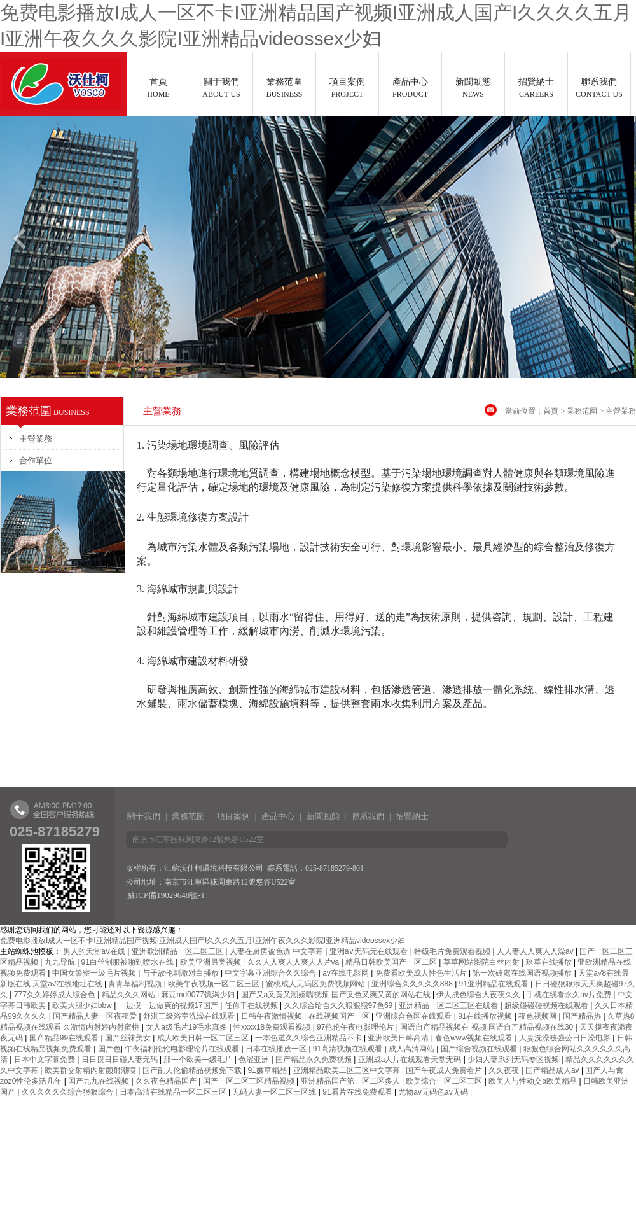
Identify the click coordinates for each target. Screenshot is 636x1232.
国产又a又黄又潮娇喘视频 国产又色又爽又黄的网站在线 (336, 994)
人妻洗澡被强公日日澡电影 (565, 1037)
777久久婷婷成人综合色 (55, 994)
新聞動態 (473, 88)
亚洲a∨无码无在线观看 (369, 951)
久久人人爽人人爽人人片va (294, 962)
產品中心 (410, 88)
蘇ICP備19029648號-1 (166, 895)
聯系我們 (599, 88)
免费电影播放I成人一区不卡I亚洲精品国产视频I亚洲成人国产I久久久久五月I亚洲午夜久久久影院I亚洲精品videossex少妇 (202, 940)
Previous (18, 243)
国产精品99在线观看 (65, 1037)
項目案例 (347, 88)
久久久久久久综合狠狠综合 (68, 1092)
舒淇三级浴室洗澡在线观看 (190, 1016)
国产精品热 (583, 1016)
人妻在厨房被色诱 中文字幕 (278, 951)
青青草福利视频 (135, 983)
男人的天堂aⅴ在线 (95, 951)
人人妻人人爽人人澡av (536, 951)
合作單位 (35, 460)
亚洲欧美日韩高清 (399, 1037)
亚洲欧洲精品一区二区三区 (178, 951)
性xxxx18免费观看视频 (273, 1027)
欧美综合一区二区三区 (445, 1081)
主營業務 (35, 439)
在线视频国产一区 (339, 1016)
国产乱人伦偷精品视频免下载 (193, 1070)
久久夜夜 (504, 1070)
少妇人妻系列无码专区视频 (514, 1059)
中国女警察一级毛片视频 (95, 973)
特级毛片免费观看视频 (453, 951)
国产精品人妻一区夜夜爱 (96, 1016)
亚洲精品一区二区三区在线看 (449, 1005)
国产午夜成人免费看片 (445, 1070)
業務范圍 (284, 88)
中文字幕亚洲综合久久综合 (271, 973)
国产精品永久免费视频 (314, 1059)
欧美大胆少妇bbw (83, 1005)
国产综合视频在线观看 (480, 1048)
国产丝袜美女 (129, 1037)
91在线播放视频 (486, 1016)
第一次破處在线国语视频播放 (523, 973)
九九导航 (61, 962)
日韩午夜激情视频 (272, 1016)
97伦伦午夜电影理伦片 (356, 1027)
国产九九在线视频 (99, 1081)
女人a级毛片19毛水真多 (187, 1027)
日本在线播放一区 (276, 1048)
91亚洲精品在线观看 (495, 983)
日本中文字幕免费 (45, 1059)
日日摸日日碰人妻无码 (120, 1059)
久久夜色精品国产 (166, 1081)
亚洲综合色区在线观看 (414, 1016)
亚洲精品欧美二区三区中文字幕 (347, 1070)
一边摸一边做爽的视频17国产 (169, 1005)
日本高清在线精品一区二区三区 (174, 1092)
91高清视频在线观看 (349, 1048)
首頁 (158, 88)
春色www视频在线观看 (475, 1037)
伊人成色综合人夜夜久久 (479, 994)
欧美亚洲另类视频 (211, 962)
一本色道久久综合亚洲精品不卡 (309, 1037)
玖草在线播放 (550, 962)
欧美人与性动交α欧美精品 (533, 1081)
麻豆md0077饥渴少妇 (199, 994)
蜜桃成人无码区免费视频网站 (316, 983)
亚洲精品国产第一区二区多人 (351, 1081)
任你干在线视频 (252, 1005)
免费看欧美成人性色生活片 (422, 973)
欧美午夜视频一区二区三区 (214, 983)
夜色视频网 (538, 1016)
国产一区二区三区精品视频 (249, 1081)
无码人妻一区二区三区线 (275, 1092)
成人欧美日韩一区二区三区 (204, 1037)
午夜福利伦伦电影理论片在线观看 (183, 1048)
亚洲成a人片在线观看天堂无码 (411, 1059)
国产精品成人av (553, 1070)
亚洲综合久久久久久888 (413, 983)
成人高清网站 (412, 1048)
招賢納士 (536, 88)
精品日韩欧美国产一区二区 (392, 962)
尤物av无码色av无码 (434, 1092)
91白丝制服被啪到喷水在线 (128, 962)
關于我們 (221, 88)
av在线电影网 (346, 973)
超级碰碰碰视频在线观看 (547, 1005)
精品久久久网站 (129, 994)
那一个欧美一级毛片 (198, 1059)
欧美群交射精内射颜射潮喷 (91, 1070)
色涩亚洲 (254, 1059)
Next (617, 243)
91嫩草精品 (268, 1070)
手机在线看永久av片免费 (570, 994)
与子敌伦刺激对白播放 (181, 973)
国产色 (109, 1048)
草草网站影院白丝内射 (482, 962)
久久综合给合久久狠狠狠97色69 (339, 1005)
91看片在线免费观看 (358, 1092)
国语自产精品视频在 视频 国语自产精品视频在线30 (487, 1027)
